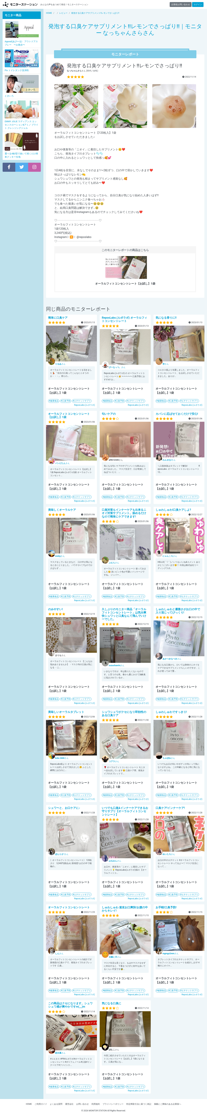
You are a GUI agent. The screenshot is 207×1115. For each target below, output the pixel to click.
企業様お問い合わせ (180, 4)
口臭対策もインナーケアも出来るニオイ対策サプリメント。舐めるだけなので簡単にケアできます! (124, 513)
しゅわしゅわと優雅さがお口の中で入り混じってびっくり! (178, 611)
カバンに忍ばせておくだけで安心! (177, 413)
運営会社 (69, 1104)
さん (60, 364)
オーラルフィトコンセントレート (69, 907)
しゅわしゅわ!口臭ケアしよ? (173, 509)
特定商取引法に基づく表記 (138, 1104)
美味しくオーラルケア (62, 509)
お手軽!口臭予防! (166, 907)
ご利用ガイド (41, 1104)
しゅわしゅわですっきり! (171, 712)
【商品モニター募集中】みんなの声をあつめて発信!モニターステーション (20, 4)
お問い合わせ (82, 1104)
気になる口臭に (111, 1003)
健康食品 (54, 401)
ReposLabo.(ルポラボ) (84, 405)
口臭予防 (66, 401)
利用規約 (96, 1104)
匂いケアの (109, 413)
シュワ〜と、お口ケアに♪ (64, 808)
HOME (29, 1104)
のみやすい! (55, 609)
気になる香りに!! (166, 317)
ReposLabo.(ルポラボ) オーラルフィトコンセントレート (124, 319)
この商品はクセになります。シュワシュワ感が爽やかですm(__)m (70, 1005)
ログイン (198, 4)
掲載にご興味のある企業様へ (167, 1104)
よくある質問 (56, 1104)
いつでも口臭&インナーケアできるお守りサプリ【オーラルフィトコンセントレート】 (125, 811)
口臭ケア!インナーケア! (170, 808)
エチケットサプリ (82, 401)
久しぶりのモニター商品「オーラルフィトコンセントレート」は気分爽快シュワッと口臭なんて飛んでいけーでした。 (124, 614)
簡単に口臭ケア (58, 317)
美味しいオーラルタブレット (66, 712)
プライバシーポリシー (113, 1104)
